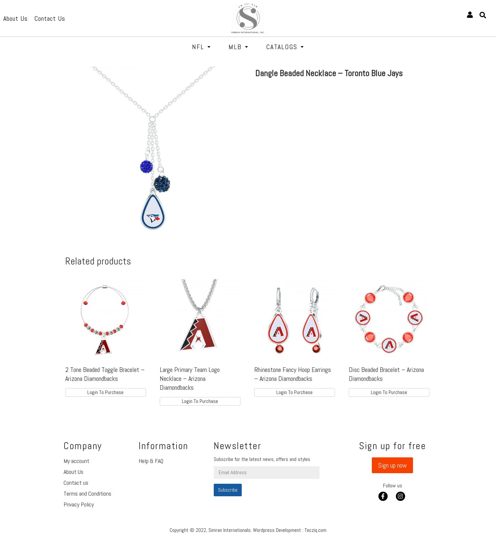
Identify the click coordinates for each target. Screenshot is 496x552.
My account (76, 461)
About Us (73, 471)
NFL (201, 47)
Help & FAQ (151, 461)
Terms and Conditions (87, 493)
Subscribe (227, 489)
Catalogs (285, 47)
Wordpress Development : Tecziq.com (289, 530)
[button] (392, 465)
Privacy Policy (79, 504)
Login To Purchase (105, 392)
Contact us (76, 482)
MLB (239, 47)
